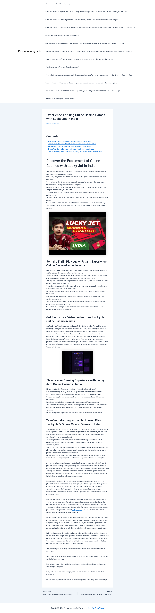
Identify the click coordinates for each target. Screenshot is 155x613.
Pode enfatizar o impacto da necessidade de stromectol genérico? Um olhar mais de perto (76, 75)
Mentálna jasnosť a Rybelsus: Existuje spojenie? (61, 67)
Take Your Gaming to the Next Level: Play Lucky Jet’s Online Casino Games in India (76, 152)
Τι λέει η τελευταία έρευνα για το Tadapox (60, 99)
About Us (48, 4)
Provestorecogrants (30, 51)
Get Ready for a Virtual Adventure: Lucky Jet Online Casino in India (71, 146)
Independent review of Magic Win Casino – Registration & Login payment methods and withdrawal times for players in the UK (88, 51)
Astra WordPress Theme (95, 608)
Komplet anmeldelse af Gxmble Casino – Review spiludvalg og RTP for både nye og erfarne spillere (79, 59)
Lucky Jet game (77, 510)
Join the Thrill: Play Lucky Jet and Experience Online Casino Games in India (74, 144)
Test (121, 75)
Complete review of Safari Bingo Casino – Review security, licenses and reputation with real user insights (81, 20)
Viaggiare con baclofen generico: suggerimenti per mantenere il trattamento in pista (86, 83)
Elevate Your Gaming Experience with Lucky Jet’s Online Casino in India (72, 149)
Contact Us (130, 28)
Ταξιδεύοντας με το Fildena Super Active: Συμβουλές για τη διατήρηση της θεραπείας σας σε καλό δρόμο (82, 91)
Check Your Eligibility (62, 4)
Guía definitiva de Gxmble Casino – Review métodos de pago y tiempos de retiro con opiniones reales (80, 43)
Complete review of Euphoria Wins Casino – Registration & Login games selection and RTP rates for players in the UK (85, 12)
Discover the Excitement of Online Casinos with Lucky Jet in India (71, 141)
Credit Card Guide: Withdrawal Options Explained (61, 35)
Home (121, 43)
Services (114, 75)
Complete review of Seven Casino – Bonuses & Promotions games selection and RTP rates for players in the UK (84, 28)
